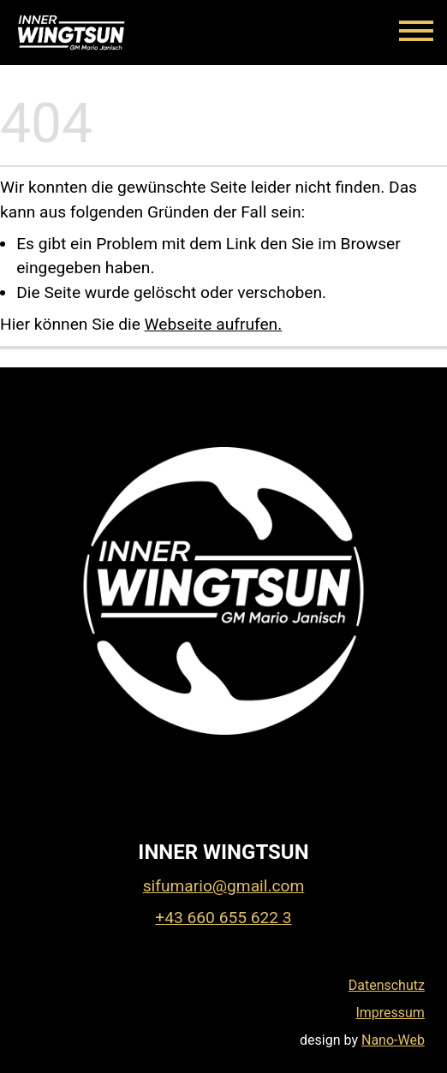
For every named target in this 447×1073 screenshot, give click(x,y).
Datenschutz (387, 985)
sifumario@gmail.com (224, 886)
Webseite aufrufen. (214, 324)
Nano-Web (393, 1040)
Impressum (390, 1012)
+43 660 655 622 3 (223, 917)
